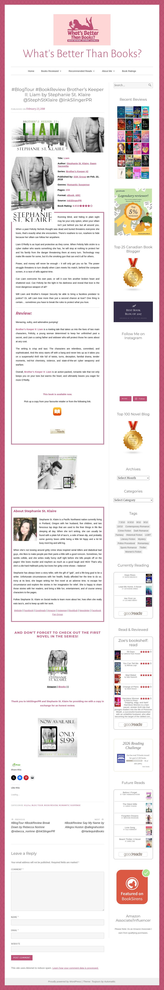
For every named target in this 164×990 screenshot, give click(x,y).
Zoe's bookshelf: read (133, 642)
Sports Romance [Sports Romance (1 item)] (128, 547)
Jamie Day (131, 841)
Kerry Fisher (131, 806)
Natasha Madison (131, 818)
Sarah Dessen (132, 689)
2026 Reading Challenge (133, 745)
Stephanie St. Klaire (78, 163)
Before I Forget (130, 792)
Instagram (62, 610)
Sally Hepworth (131, 677)
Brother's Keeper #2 (77, 171)
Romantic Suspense (78, 184)
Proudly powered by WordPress (64, 981)
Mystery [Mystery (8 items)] (142, 539)
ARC (78, 195)
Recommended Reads (80, 71)
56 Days (131, 652)
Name (15, 917)
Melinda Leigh (132, 665)
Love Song (130, 827)
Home (31, 71)
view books (145, 766)
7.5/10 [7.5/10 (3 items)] (122, 522)
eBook (70, 195)
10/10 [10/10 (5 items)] (120, 526)
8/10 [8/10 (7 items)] (138, 522)
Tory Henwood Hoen (131, 794)
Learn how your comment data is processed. (75, 968)
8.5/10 (27, 805)
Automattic (109, 981)
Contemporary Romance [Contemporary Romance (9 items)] (137, 526)
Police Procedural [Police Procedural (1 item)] (126, 543)
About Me (107, 71)
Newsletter (84, 610)
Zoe (128, 755)
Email (15, 930)
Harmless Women (130, 698)
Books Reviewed (50, 71)
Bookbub (73, 610)
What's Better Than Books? (82, 54)
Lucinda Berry (131, 600)
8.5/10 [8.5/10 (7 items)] (131, 522)
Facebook (28, 610)
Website (18, 610)
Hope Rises (129, 575)
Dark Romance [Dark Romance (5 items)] (141, 530)
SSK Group (80, 176)
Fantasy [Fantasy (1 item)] (120, 535)
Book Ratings (129, 71)
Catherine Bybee (131, 589)
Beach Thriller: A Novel (130, 839)
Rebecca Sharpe (132, 700)
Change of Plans (131, 687)
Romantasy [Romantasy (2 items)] (143, 543)
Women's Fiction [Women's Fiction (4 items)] (133, 551)
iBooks (62, 686)
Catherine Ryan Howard (132, 654)
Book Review (51, 805)
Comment (17, 869)
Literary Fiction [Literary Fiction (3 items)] (128, 539)
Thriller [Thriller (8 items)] (142, 547)
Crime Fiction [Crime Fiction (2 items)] (124, 530)
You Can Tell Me (131, 663)
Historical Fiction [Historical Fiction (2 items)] (134, 535)
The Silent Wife (130, 804)
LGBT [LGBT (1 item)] (148, 535)
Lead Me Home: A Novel (130, 587)
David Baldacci (131, 577)
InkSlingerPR (74, 200)
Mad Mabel (131, 675)
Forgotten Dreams (129, 816)
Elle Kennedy (131, 829)
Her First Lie (130, 598)
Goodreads (40, 610)
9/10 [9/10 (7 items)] (146, 522)
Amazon (52, 610)
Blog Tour (37, 805)
